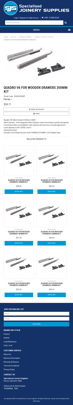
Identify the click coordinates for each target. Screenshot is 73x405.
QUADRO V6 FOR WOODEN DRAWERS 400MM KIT (52, 181)
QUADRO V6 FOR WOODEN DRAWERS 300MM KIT (19, 181)
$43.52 (19, 289)
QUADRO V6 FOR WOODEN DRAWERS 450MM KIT (19, 233)
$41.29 (19, 238)
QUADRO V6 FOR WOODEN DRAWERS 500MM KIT (52, 233)
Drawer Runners (25, 37)
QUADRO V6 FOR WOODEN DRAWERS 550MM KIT (19, 284)
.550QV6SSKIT (19, 281)
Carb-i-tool (8, 345)
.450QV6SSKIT (19, 229)
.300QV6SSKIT (19, 178)
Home (6, 37)
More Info (19, 191)
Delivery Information (12, 358)
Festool (7, 334)
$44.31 (51, 289)
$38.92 (19, 186)
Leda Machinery (10, 342)
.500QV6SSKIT (51, 229)
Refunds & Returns (11, 362)
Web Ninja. (36, 401)
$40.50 (51, 186)
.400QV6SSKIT (51, 178)
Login (16, 18)
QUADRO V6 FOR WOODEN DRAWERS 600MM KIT (52, 284)
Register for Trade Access (29, 18)
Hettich (13, 37)
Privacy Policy (9, 370)
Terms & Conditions (11, 366)
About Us (7, 354)
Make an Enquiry (37, 109)
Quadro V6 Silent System (43, 37)
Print (38, 114)
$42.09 (51, 238)
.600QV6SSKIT (51, 281)
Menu (36, 30)
